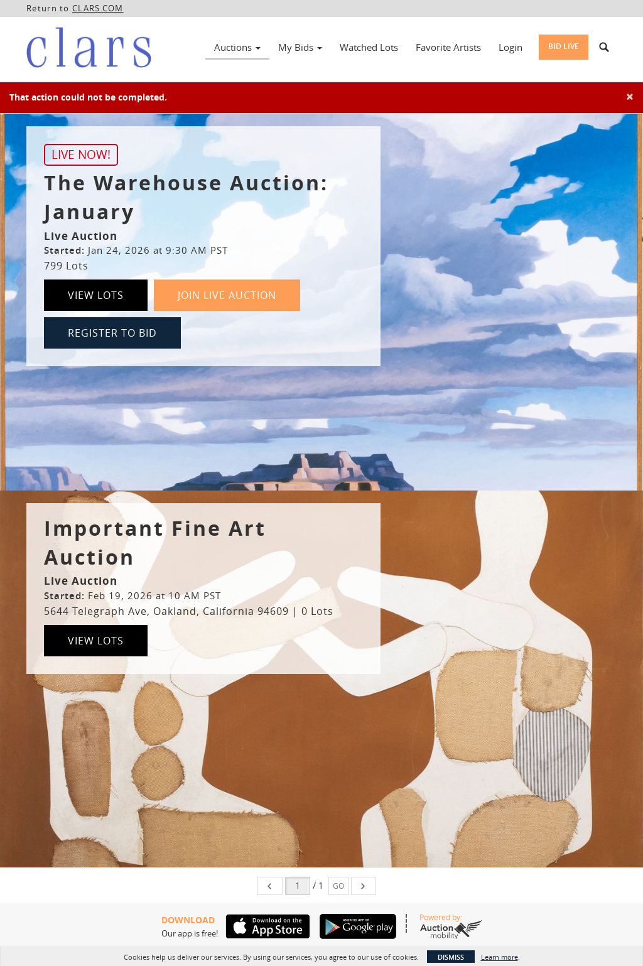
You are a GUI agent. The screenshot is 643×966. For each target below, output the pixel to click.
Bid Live (563, 46)
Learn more (499, 957)
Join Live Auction (227, 295)
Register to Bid (112, 333)
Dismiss (451, 957)
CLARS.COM (98, 8)
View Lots (96, 295)
